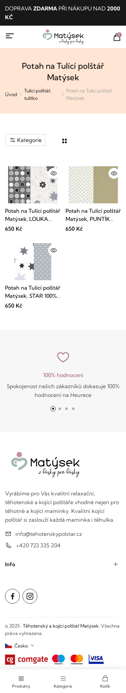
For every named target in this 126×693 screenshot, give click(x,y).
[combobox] (20, 645)
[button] (53, 408)
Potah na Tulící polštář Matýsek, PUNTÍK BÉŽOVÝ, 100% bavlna (93, 215)
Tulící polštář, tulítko (37, 94)
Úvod (11, 94)
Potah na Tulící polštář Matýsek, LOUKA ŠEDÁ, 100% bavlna (32, 215)
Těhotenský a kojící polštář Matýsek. (61, 626)
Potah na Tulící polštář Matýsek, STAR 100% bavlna (32, 292)
